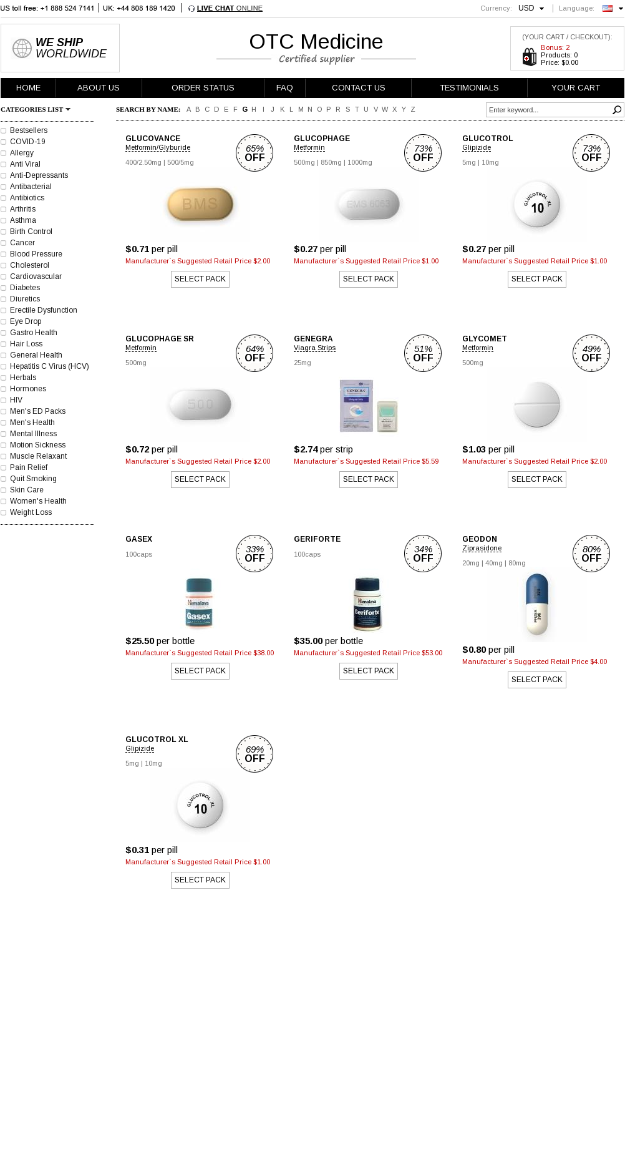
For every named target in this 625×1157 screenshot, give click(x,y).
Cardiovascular (36, 276)
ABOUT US (98, 87)
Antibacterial (31, 186)
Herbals (23, 377)
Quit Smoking (33, 478)
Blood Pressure (36, 254)
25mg (302, 362)
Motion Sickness (37, 445)
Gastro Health (33, 332)
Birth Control (31, 231)
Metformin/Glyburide (157, 147)
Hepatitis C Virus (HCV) (49, 366)
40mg (494, 563)
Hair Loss (26, 343)
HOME (28, 87)
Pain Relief (28, 467)
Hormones (28, 388)
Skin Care (27, 490)
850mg (331, 162)
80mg (517, 563)
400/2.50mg (143, 162)
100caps (138, 554)
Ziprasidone (481, 548)
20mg (471, 563)
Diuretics (25, 299)
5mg (469, 162)
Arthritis (23, 209)
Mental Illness (33, 433)
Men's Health (32, 422)
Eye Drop (25, 321)
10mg (490, 162)
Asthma (23, 220)
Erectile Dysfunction (43, 310)
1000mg (359, 162)
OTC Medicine (316, 41)
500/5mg (180, 162)
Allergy (22, 153)
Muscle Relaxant (38, 456)
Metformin (309, 147)
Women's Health (38, 501)
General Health (36, 355)
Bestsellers (28, 130)
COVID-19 (28, 141)
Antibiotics (27, 197)
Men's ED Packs (37, 411)
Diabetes (25, 287)
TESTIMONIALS (469, 87)
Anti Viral (25, 164)
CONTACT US (358, 87)
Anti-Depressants (39, 175)
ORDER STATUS (203, 87)
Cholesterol (29, 265)
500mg (304, 162)
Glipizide (476, 147)
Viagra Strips (315, 347)
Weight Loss (31, 512)
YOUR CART (575, 87)
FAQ (284, 87)
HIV (16, 400)
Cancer (22, 242)
